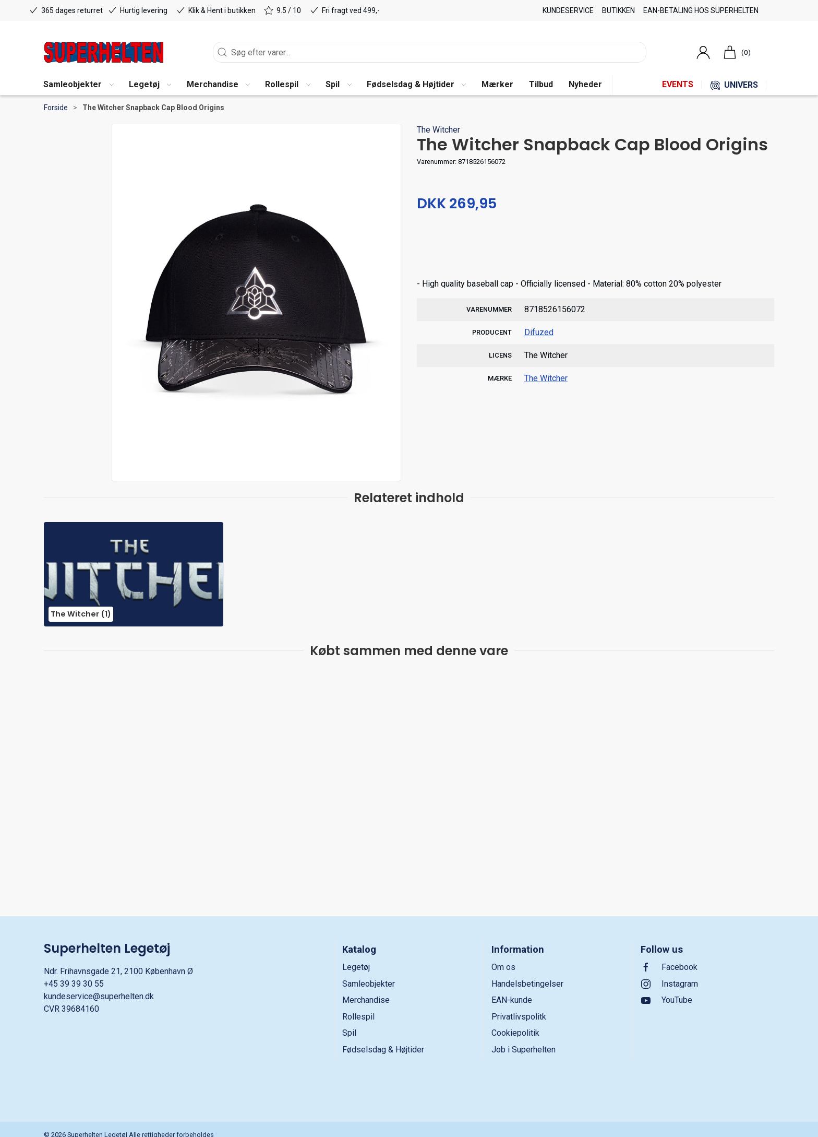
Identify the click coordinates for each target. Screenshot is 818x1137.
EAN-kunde (511, 1000)
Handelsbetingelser (527, 984)
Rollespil (358, 1017)
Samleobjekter (368, 984)
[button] (78, 85)
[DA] (103, 52)
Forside (56, 107)
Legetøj (356, 967)
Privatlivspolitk (518, 1017)
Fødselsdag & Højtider (383, 1050)
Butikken (618, 10)
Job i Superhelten (523, 1050)
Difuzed (539, 332)
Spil (349, 1033)
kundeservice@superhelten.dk (99, 996)
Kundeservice (568, 10)
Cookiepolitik (515, 1033)
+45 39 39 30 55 (74, 984)
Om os (503, 967)
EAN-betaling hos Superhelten (701, 10)
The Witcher (438, 130)
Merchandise (366, 1000)
